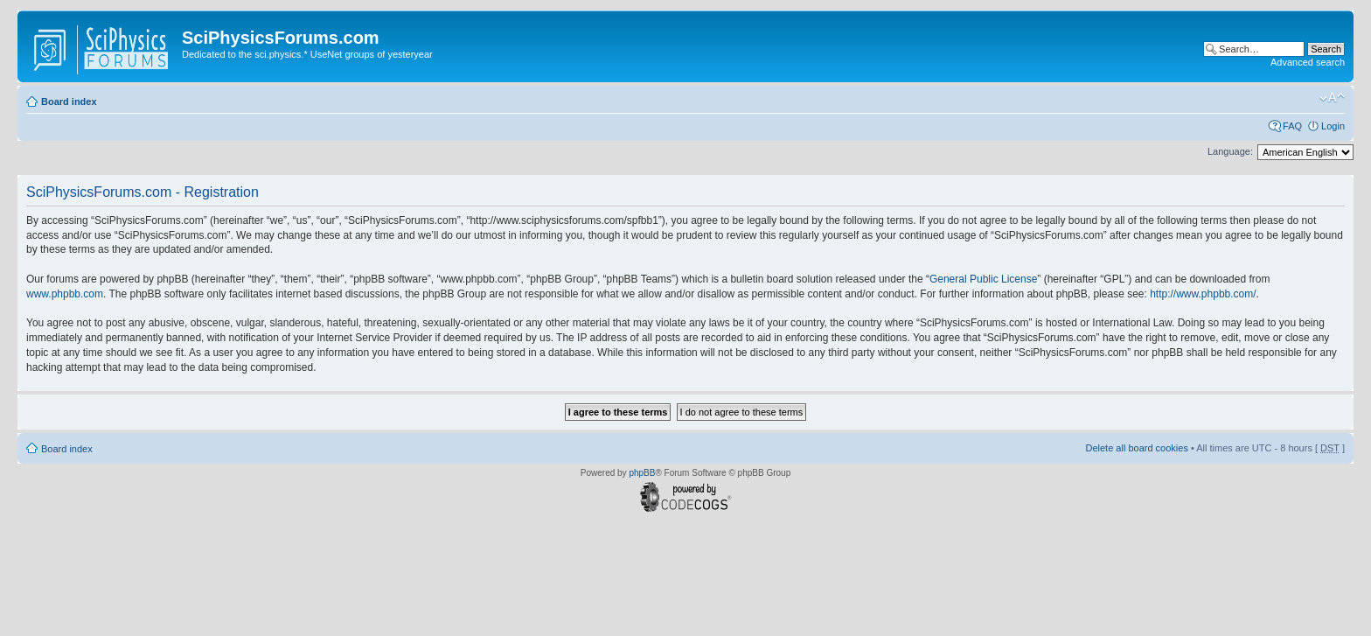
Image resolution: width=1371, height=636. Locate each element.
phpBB (642, 473)
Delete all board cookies (1136, 448)
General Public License (983, 279)
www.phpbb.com (64, 294)
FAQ (1292, 126)
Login (1333, 126)
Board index (69, 101)
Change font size (1332, 98)
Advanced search (1307, 62)
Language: (1230, 151)
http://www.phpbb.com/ (1203, 294)
